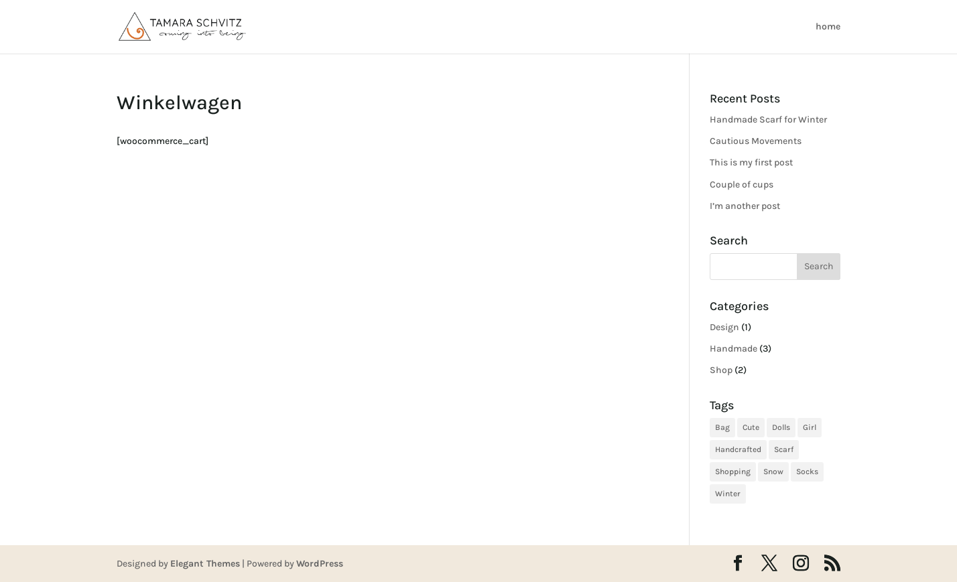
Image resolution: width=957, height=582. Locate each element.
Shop (721, 370)
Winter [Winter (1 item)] (728, 493)
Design (724, 327)
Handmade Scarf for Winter (768, 119)
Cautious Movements (756, 141)
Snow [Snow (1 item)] (773, 471)
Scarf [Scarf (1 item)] (783, 449)
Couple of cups (741, 184)
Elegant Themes (205, 563)
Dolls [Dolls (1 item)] (781, 427)
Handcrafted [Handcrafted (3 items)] (738, 449)
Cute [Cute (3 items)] (751, 427)
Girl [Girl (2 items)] (809, 427)
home (828, 27)
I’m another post (745, 206)
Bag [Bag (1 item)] (722, 427)
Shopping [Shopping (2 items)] (733, 471)
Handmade (733, 348)
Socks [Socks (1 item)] (807, 471)
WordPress (319, 563)
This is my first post (751, 162)
